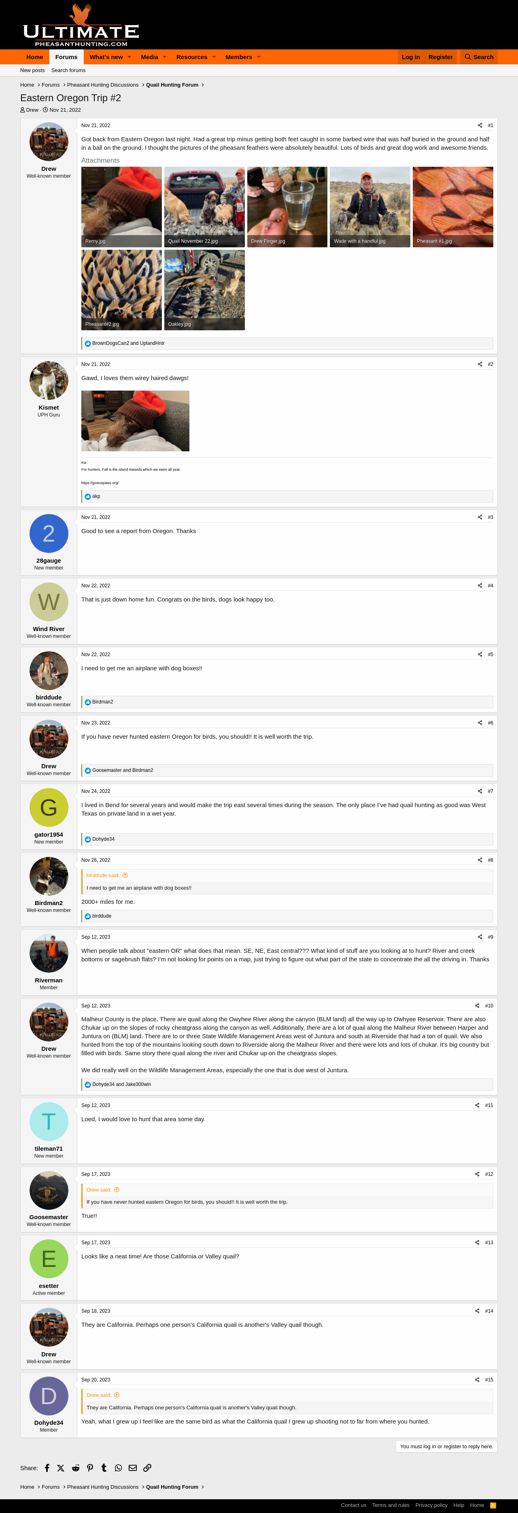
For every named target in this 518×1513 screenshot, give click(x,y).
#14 (489, 1311)
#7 (490, 791)
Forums (66, 56)
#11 (489, 1105)
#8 (490, 860)
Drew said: (99, 1190)
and (128, 343)
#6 (490, 723)
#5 (490, 654)
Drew (32, 110)
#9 (490, 937)
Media (150, 56)
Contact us (353, 1505)
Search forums (68, 70)
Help (459, 1505)
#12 (489, 1174)
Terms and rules (391, 1505)
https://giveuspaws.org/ (100, 483)
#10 (489, 1006)
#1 (490, 125)
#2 (490, 364)
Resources (192, 56)
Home (34, 56)
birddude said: (103, 875)
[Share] (480, 125)
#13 (489, 1242)
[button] (129, 56)
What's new (106, 56)
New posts (32, 70)
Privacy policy (432, 1505)
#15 (489, 1380)
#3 (490, 517)
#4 (490, 586)
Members (238, 56)
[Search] (479, 56)
